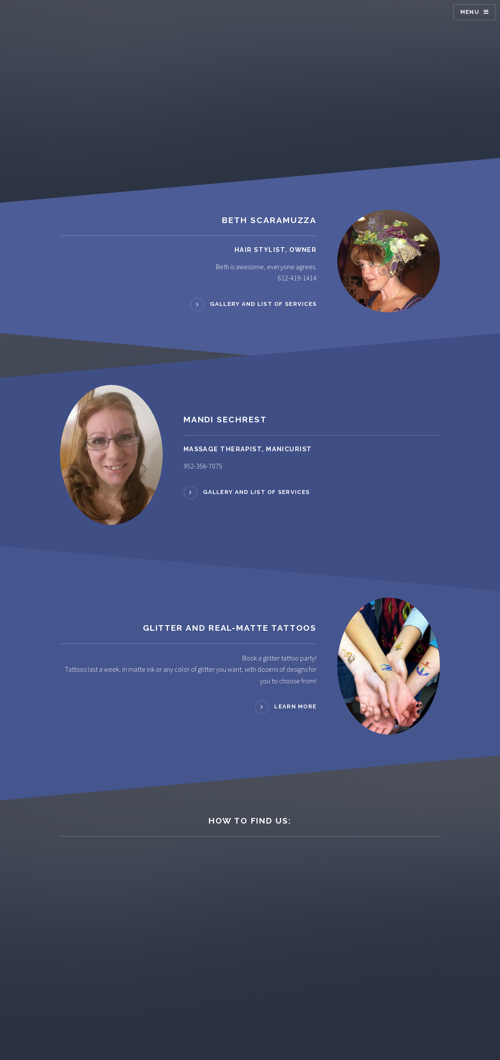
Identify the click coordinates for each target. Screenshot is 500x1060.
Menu (469, 12)
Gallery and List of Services (263, 304)
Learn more (295, 706)
